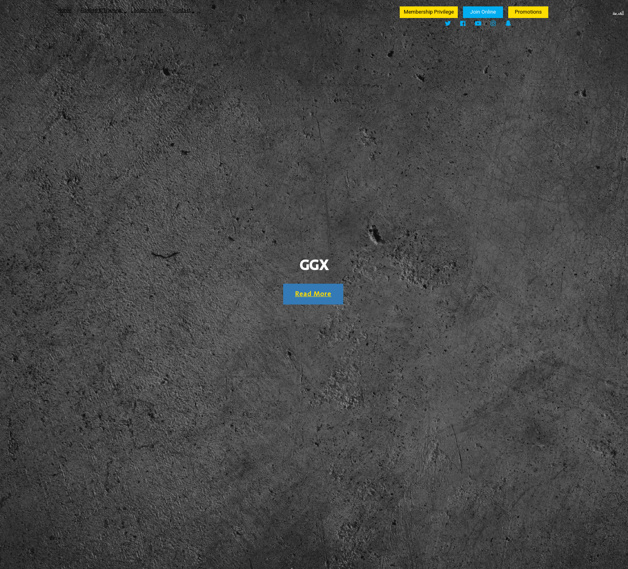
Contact (184, 10)
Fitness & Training (104, 10)
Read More (313, 294)
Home (64, 10)
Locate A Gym (147, 10)
